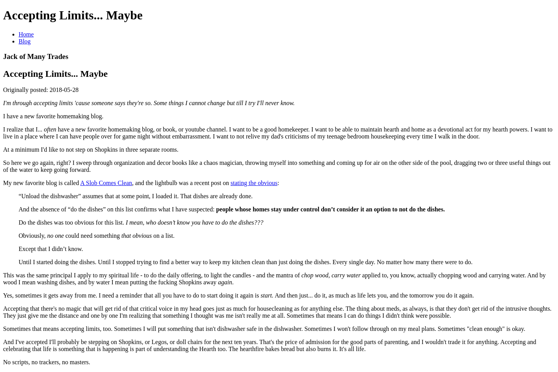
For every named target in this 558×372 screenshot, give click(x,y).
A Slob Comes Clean (106, 183)
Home (26, 34)
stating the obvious (254, 183)
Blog (25, 41)
